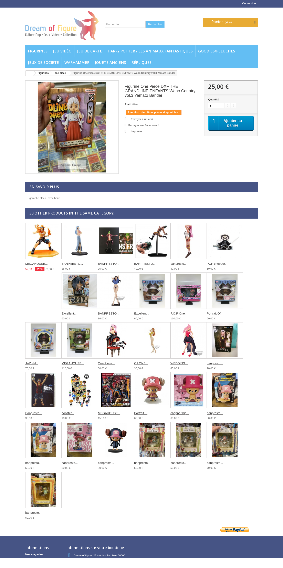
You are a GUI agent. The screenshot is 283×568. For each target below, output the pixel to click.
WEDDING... (179, 363)
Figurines (38, 51)
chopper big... (179, 413)
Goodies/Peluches (216, 51)
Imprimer (136, 131)
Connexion (249, 3)
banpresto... (178, 263)
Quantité (213, 99)
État (127, 104)
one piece (60, 73)
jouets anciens (110, 62)
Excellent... (69, 313)
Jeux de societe (43, 62)
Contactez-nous (35, 559)
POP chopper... (217, 263)
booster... (68, 413)
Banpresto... (33, 413)
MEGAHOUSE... (36, 263)
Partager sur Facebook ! (143, 125)
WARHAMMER (76, 62)
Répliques (141, 62)
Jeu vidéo (62, 51)
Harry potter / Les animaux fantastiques (150, 51)
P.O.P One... (178, 313)
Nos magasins (34, 554)
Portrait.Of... (215, 313)
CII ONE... (141, 363)
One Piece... (106, 363)
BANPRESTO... (72, 263)
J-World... (31, 363)
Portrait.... (140, 413)
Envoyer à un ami (142, 119)
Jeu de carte (89, 51)
